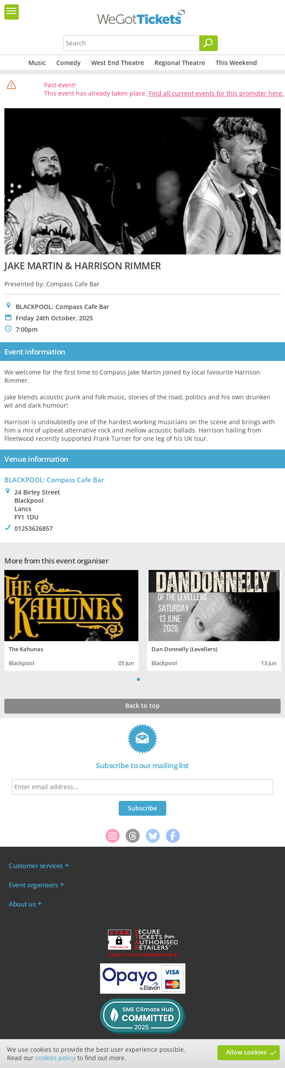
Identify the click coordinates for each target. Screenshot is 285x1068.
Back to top (142, 705)
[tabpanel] (71, 619)
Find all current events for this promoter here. (216, 93)
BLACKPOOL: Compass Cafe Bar (54, 479)
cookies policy (55, 1058)
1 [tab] (138, 679)
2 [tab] (147, 679)
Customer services (36, 865)
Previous (127, 679)
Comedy (68, 62)
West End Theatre (117, 62)
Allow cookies (246, 1052)
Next (158, 679)
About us (22, 904)
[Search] (208, 43)
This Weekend (236, 62)
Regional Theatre (180, 62)
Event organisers (33, 884)
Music (37, 62)
